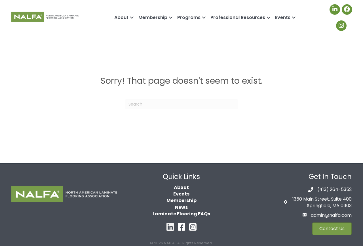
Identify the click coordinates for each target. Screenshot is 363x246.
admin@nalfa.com (331, 215)
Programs (189, 17)
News (181, 207)
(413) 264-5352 (334, 189)
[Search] (181, 104)
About (121, 17)
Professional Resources (237, 17)
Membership (152, 17)
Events (282, 17)
